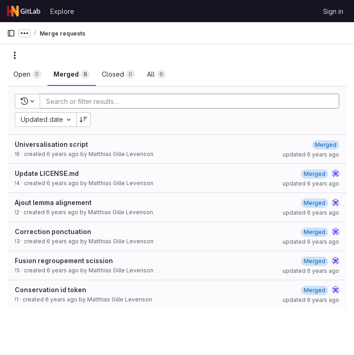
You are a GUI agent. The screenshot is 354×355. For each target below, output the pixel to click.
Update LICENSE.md (47, 173)
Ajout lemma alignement (53, 202)
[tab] (27, 74)
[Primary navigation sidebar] (11, 33)
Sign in (333, 11)
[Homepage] (24, 11)
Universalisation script (51, 144)
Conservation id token (50, 290)
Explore (62, 11)
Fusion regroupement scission (64, 261)
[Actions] (14, 55)
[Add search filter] (192, 101)
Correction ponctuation (53, 231)
